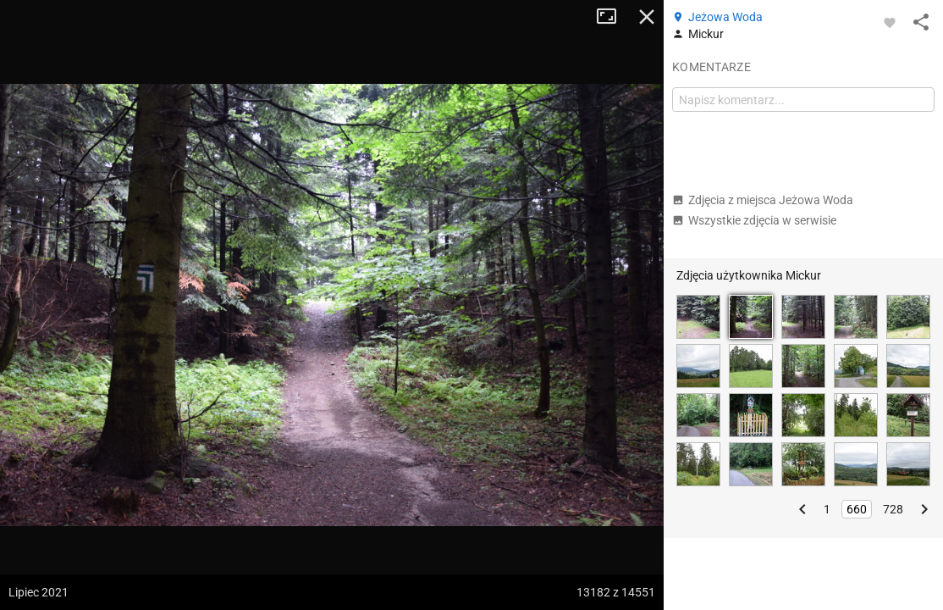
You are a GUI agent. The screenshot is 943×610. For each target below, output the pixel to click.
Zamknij (647, 17)
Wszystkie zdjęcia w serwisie (754, 220)
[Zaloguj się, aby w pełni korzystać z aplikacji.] (889, 22)
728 (893, 509)
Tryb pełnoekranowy (613, 17)
